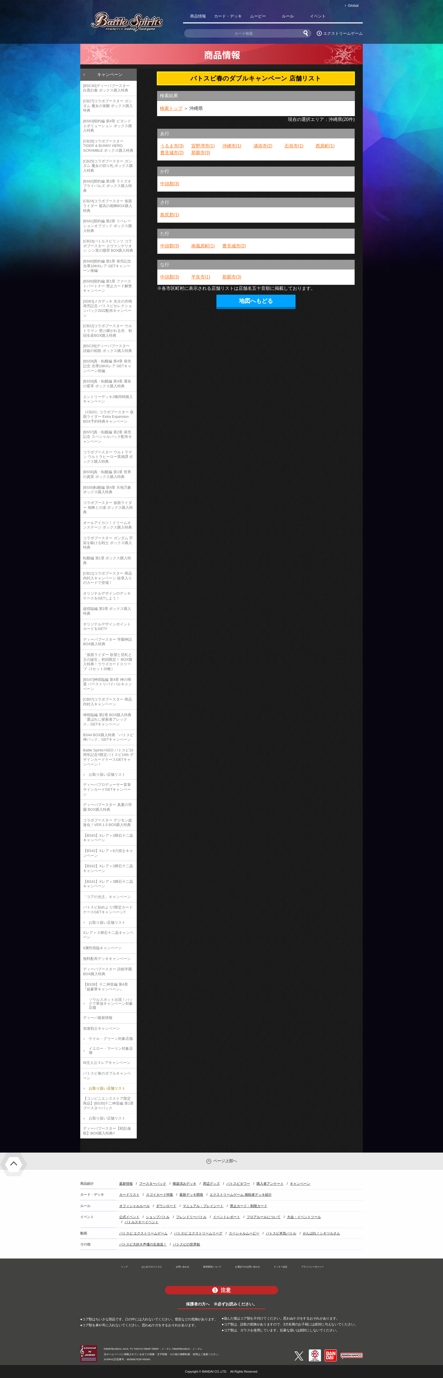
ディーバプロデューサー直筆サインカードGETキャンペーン (107, 789)
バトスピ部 (348, 17)
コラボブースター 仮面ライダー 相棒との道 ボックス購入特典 (108, 507)
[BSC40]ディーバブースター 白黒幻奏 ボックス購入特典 (106, 88)
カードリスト (129, 1195)
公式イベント (129, 1217)
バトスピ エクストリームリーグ (198, 1233)
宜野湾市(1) (203, 146)
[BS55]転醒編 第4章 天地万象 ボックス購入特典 (107, 489)
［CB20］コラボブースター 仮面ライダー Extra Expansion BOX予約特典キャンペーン (108, 416)
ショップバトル (158, 1217)
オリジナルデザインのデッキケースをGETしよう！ (107, 595)
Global (353, 5)
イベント (318, 16)
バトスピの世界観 (186, 1244)
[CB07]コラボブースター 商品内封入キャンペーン (107, 701)
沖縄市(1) (232, 146)
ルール (288, 16)
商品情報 (198, 16)
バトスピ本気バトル (281, 1233)
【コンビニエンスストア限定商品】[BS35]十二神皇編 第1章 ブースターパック (108, 1103)
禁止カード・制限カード (248, 1206)
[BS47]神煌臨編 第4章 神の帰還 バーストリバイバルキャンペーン (107, 684)
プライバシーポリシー (312, 1266)
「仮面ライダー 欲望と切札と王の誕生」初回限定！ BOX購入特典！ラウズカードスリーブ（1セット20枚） (107, 662)
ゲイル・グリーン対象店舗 (111, 1038)
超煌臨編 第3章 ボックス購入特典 (107, 611)
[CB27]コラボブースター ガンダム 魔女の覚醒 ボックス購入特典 (108, 105)
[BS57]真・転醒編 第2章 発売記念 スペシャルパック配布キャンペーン (107, 437)
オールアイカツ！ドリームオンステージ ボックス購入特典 (107, 525)
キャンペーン (110, 74)
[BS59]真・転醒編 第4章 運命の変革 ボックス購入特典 (107, 383)
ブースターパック (152, 1184)
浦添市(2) (263, 146)
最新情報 (126, 1184)
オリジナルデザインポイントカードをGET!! (107, 626)
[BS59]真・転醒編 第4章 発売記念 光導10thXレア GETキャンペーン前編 (107, 366)
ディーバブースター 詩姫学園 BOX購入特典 (107, 971)
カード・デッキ (228, 16)
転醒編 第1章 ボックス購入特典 (107, 560)
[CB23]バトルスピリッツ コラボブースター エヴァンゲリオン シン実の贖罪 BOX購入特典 (108, 246)
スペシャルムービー (244, 1233)
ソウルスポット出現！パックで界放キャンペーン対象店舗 (111, 1003)
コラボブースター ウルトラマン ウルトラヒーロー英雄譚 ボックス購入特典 (108, 457)
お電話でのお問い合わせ (247, 1266)
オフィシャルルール (134, 1206)
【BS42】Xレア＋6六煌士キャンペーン (108, 853)
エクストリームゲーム (343, 33)
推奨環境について (212, 1266)
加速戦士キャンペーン (101, 1028)
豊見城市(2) (172, 152)
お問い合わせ (182, 1266)
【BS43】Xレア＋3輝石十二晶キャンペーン (108, 837)
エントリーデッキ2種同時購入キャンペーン (108, 399)
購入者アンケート (270, 1184)
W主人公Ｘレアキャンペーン (107, 1062)
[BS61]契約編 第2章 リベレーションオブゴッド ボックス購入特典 (107, 225)
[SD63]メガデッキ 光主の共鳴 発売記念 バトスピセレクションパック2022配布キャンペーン (107, 308)
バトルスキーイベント (141, 1222)
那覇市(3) (200, 152)
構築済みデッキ (184, 1184)
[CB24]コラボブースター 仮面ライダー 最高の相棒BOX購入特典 (107, 205)
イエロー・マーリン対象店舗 (111, 1050)
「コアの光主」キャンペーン (107, 897)
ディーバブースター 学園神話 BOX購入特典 (107, 641)
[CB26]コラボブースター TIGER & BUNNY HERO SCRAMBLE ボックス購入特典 (108, 146)
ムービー (258, 16)
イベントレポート (226, 1217)
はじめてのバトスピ (152, 1266)
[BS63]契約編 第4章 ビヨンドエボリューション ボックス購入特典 (107, 125)
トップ (124, 1266)
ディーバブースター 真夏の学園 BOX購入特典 (107, 807)
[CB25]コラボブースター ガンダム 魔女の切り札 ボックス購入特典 (108, 166)
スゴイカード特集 (159, 1195)
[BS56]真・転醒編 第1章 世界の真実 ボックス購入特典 (107, 474)
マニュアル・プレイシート (203, 1206)
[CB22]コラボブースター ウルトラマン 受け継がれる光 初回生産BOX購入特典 (107, 330)
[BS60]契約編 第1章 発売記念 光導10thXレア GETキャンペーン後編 (107, 266)
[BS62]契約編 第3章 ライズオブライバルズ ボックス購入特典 (107, 186)
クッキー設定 (280, 1266)
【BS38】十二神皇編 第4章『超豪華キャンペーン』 (105, 986)
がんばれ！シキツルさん (321, 1233)
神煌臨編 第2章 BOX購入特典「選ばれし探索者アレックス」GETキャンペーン (107, 719)
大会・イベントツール (304, 1217)
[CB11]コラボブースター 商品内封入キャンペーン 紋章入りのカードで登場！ (107, 578)
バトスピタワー (238, 1184)
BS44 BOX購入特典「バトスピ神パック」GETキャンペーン (108, 737)
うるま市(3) (172, 146)
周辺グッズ (211, 1184)
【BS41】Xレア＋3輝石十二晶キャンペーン (108, 883)
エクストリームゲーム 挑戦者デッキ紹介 (241, 1195)
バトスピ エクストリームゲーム (143, 1233)
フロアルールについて (264, 1217)
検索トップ (171, 108)
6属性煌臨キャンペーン (102, 948)
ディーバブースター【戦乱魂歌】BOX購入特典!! (107, 1130)
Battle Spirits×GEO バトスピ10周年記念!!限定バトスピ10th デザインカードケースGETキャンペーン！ (108, 757)
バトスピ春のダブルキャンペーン (107, 1075)
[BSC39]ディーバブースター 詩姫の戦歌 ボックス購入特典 (107, 348)
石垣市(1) (294, 146)
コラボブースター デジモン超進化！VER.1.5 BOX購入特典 (107, 822)
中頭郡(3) (169, 183)
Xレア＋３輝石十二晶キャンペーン (108, 935)
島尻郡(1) (169, 214)
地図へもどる (256, 301)
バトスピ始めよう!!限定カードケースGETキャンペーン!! (108, 909)
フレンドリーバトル (191, 1217)
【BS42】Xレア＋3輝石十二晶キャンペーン (108, 868)
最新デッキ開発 (191, 1195)
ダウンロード (166, 1206)
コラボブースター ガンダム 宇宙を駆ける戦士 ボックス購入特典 (108, 542)
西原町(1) (325, 146)
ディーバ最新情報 (97, 1018)
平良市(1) (200, 277)
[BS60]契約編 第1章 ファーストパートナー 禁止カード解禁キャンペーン (107, 286)
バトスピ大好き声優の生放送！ (143, 1244)
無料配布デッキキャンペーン (107, 959)
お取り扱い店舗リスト (107, 774)
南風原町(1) (203, 246)
